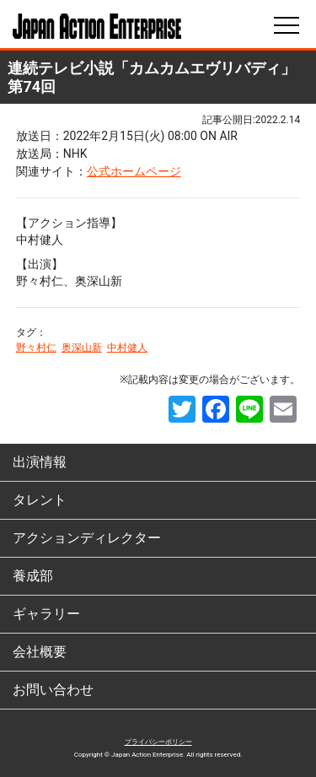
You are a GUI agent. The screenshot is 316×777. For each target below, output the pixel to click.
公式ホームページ (134, 171)
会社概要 (40, 652)
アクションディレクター (87, 538)
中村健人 (127, 347)
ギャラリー (46, 614)
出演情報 (40, 462)
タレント (40, 500)
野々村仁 (36, 347)
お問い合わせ (53, 690)
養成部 (33, 576)
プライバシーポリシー (158, 742)
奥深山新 (82, 347)
